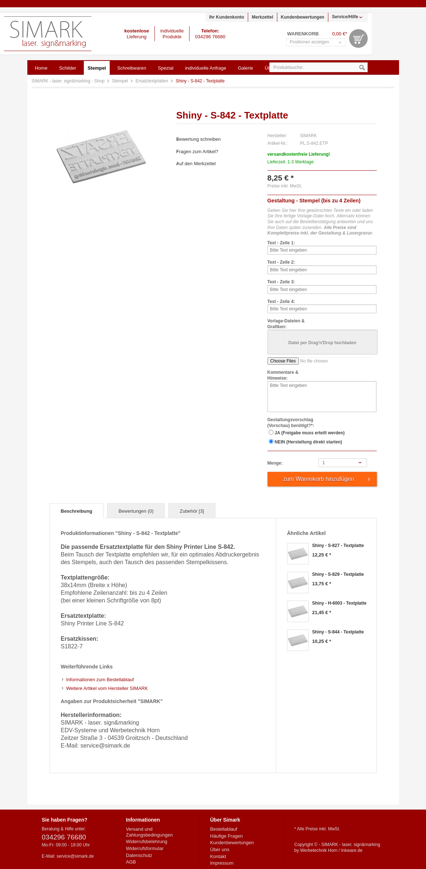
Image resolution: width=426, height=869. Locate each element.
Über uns (220, 849)
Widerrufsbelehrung (146, 841)
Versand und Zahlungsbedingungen (149, 832)
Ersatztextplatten (152, 81)
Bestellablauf (223, 829)
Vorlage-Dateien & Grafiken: (286, 323)
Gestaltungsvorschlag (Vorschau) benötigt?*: (290, 422)
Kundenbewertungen (302, 17)
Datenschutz (139, 855)
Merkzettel (262, 17)
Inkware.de (352, 850)
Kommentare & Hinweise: (282, 375)
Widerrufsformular (145, 848)
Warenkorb (358, 38)
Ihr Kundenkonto (226, 17)
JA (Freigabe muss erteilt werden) (310, 432)
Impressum (222, 863)
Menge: (275, 463)
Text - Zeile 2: (281, 262)
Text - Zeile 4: (281, 301)
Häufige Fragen (226, 836)
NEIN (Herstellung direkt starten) (308, 442)
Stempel (120, 81)
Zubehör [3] (192, 511)
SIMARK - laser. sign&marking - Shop (47, 33)
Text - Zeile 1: (281, 242)
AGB (131, 862)
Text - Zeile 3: (281, 281)
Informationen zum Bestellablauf (100, 679)
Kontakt (218, 856)
